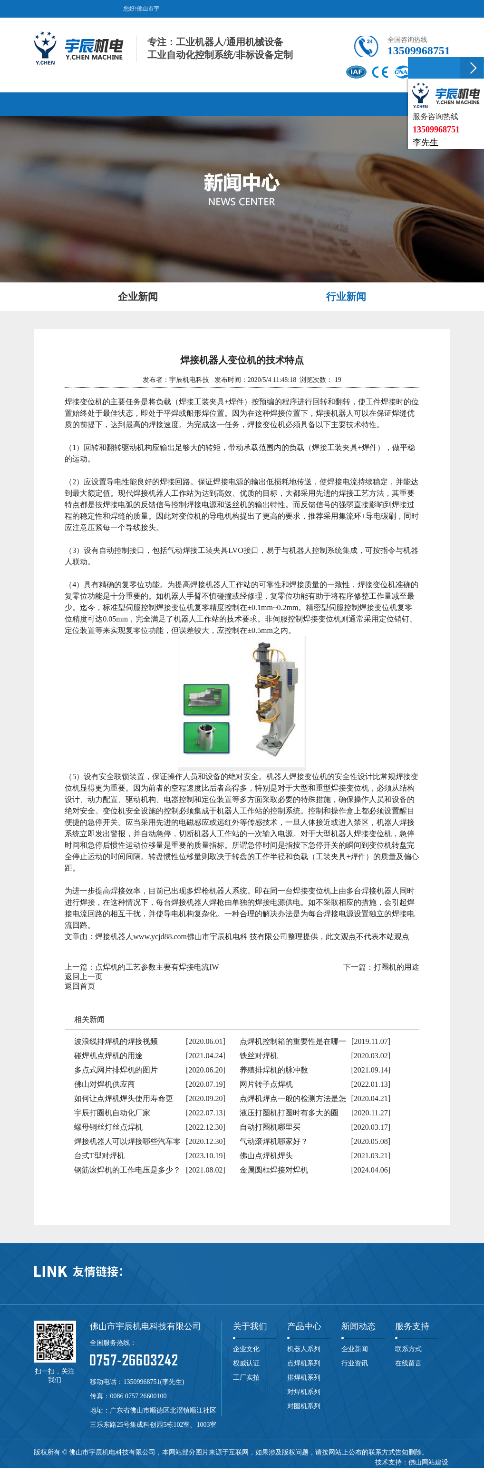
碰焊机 (172, 1471)
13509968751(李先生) (153, 1381)
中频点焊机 (268, 1471)
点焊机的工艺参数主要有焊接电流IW (157, 967)
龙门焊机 (198, 1471)
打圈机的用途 (396, 967)
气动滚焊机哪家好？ (274, 1141)
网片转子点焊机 (266, 1084)
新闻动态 (358, 1326)
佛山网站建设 (428, 1461)
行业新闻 (346, 296)
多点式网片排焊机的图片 (116, 1069)
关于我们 (250, 1326)
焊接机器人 (335, 1471)
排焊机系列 (303, 1377)
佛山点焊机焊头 (266, 1155)
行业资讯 (354, 1362)
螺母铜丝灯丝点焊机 (108, 1127)
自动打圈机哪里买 (270, 1127)
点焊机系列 (303, 1362)
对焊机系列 (303, 1391)
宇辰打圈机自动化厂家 (112, 1112)
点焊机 (79, 1471)
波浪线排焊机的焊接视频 (116, 1041)
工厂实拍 (246, 1377)
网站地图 (429, 1471)
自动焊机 (302, 1471)
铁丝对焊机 (259, 1055)
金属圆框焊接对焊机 (274, 1169)
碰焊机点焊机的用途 (108, 1055)
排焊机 (102, 1471)
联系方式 (408, 1348)
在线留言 (408, 1362)
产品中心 (304, 1326)
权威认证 (246, 1362)
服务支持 (412, 1326)
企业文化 (246, 1348)
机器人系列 (303, 1348)
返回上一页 (84, 976)
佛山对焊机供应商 (104, 1084)
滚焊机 (149, 1471)
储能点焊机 (232, 1471)
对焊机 (126, 1471)
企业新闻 (138, 296)
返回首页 (80, 986)
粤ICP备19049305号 (383, 1471)
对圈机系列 (303, 1405)
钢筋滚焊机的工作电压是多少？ (127, 1169)
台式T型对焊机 (99, 1155)
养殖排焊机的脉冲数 (274, 1069)
